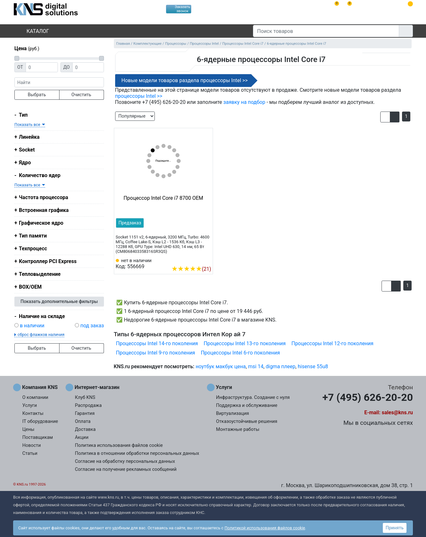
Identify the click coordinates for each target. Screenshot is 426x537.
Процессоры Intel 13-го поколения (245, 343)
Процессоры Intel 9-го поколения (155, 353)
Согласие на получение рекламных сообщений (126, 469)
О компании (35, 397)
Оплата (83, 421)
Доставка (85, 429)
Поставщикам (37, 437)
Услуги (29, 405)
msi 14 (256, 366)
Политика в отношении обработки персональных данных (137, 453)
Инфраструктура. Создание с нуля (253, 397)
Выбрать (37, 94)
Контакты (32, 413)
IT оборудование (40, 421)
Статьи (29, 453)
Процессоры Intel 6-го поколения (240, 353)
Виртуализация (232, 413)
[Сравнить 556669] (195, 259)
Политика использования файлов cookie (119, 445)
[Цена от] (42, 67)
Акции (81, 437)
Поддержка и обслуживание (247, 405)
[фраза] (59, 82)
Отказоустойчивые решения (246, 421)
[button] (385, 117)
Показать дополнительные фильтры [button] (59, 301)
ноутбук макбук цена (221, 366)
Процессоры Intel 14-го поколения (157, 343)
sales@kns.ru (397, 412)
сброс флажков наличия (41, 334)
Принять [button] (395, 527)
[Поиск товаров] (326, 31)
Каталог (32, 31)
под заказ (92, 326)
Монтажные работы (237, 429)
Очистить (81, 94)
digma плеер (281, 366)
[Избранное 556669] (206, 259)
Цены (28, 429)
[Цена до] (88, 67)
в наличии (32, 326)
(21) (191, 269)
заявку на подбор (244, 102)
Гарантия (85, 413)
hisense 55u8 (313, 366)
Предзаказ (130, 222)
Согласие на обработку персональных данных (125, 461)
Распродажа (88, 405)
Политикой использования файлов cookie (265, 527)
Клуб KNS (85, 397)
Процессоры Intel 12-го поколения (332, 343)
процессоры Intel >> (138, 96)
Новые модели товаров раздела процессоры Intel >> (185, 80)
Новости (31, 445)
